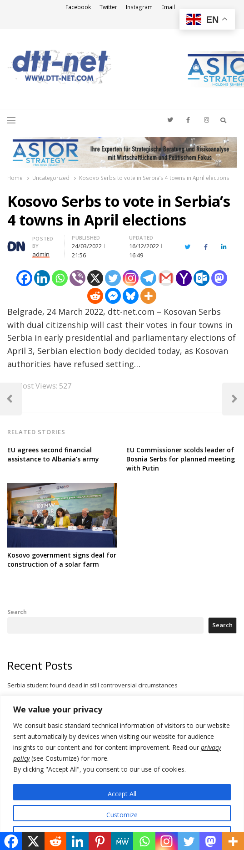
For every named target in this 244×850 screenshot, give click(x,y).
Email (168, 7)
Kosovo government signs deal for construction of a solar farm (61, 559)
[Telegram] (148, 278)
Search (17, 611)
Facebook (78, 7)
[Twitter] (113, 278)
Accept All (122, 793)
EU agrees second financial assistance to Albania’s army (53, 454)
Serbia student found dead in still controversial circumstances (92, 685)
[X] (95, 278)
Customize (122, 814)
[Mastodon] (219, 278)
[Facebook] (24, 278)
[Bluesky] (131, 296)
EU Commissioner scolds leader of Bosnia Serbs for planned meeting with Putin (180, 458)
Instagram (139, 7)
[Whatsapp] (60, 278)
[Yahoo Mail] (184, 278)
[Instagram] (131, 278)
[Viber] (77, 278)
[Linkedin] (42, 278)
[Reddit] (95, 296)
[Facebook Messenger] (113, 296)
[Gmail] (166, 278)
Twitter (108, 7)
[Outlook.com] (201, 278)
